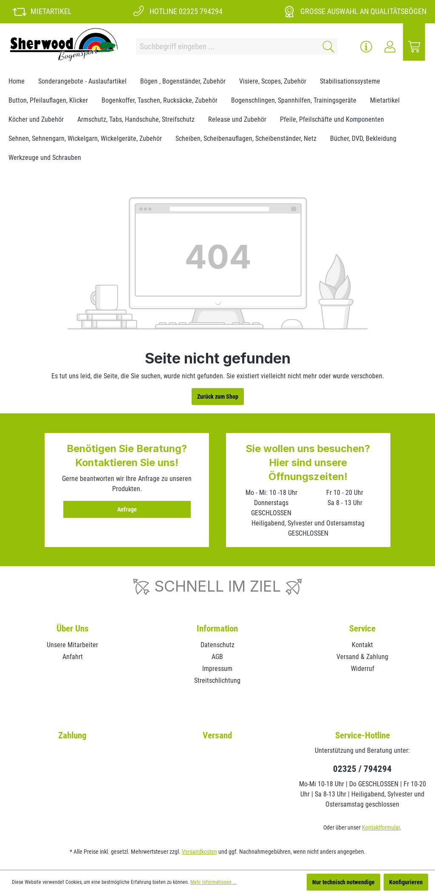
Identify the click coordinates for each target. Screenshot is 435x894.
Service (362, 628)
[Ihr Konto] (390, 46)
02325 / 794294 (362, 769)
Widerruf (362, 669)
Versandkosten (199, 851)
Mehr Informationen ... (213, 882)
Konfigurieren (406, 882)
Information (217, 628)
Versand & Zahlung (362, 657)
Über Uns (72, 628)
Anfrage (127, 509)
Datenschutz (217, 645)
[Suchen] (326, 46)
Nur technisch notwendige (343, 882)
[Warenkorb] (414, 46)
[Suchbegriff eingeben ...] (226, 46)
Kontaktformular (381, 827)
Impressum (217, 669)
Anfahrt (72, 657)
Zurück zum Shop (217, 396)
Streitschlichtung (217, 680)
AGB (217, 657)
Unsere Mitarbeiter (72, 645)
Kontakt (362, 645)
